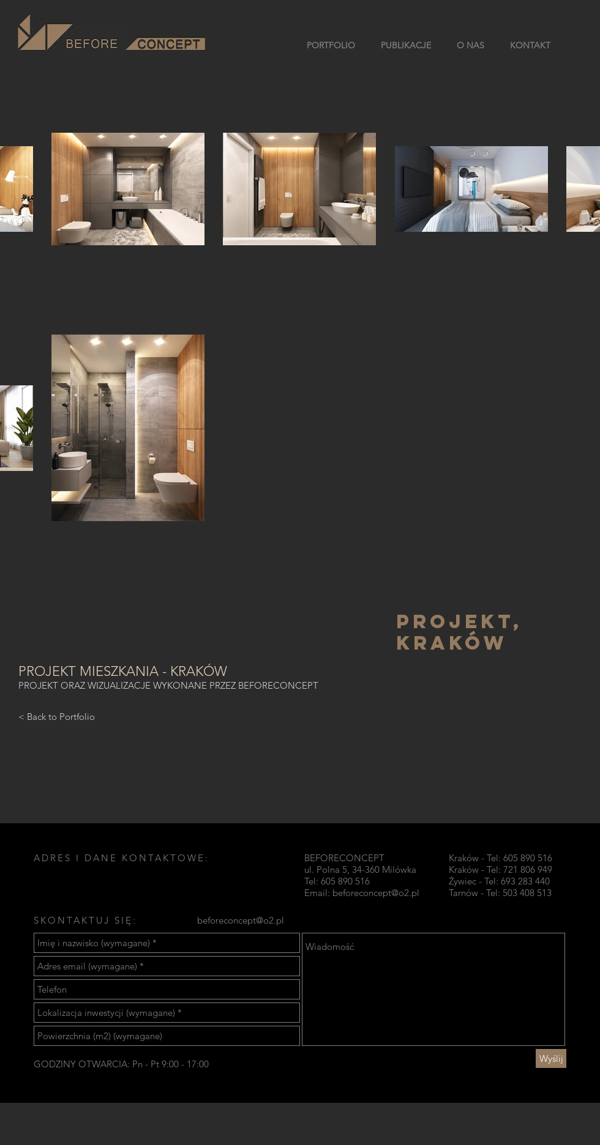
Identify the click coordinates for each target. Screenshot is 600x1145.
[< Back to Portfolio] (56, 716)
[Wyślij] (551, 1058)
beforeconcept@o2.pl (375, 893)
